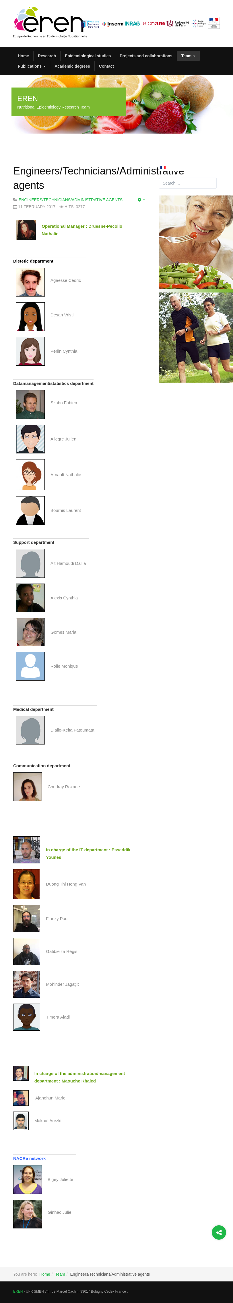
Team (188, 56)
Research (47, 56)
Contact (106, 66)
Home (23, 56)
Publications (32, 66)
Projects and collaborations (146, 56)
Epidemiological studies (88, 56)
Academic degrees (72, 66)
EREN (18, 1291)
